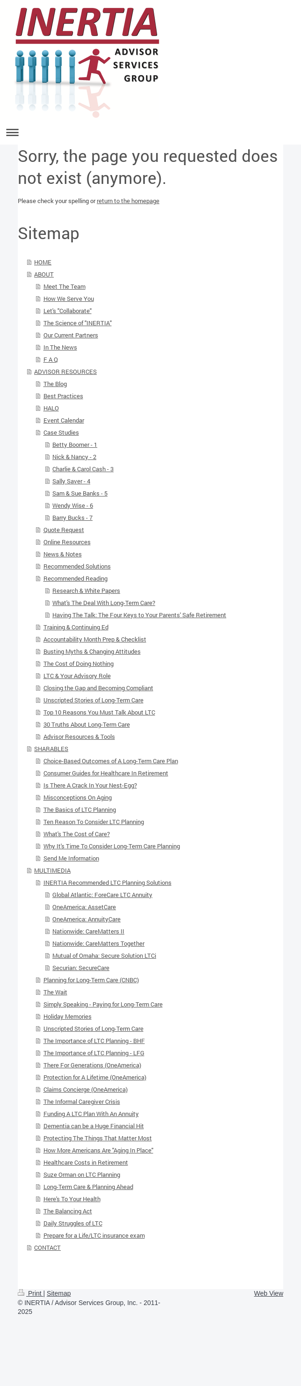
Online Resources (67, 542)
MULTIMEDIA (52, 870)
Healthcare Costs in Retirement (85, 1162)
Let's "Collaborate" (67, 310)
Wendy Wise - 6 (72, 505)
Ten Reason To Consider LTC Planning (93, 821)
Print (30, 1293)
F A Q (50, 359)
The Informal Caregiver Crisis (81, 1101)
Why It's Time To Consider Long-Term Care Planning (111, 846)
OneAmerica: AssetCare (84, 907)
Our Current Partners (70, 335)
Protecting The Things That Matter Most (97, 1138)
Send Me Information (71, 858)
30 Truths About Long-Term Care (86, 724)
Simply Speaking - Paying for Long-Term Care (103, 1004)
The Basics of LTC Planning (79, 809)
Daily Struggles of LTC (72, 1223)
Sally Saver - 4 (71, 481)
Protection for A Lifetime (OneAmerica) (94, 1077)
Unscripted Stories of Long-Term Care (93, 700)
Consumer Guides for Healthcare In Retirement (105, 773)
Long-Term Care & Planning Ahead (88, 1186)
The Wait (55, 992)
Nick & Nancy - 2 (74, 456)
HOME (42, 262)
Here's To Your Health (71, 1199)
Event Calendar (63, 420)
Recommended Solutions (77, 566)
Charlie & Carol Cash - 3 (83, 469)
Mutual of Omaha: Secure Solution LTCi (104, 955)
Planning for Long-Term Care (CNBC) (91, 980)
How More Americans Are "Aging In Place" (98, 1150)
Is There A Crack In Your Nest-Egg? (90, 785)
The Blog (55, 383)
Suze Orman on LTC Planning (81, 1174)
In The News (60, 347)
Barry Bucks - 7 (72, 517)
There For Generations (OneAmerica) (92, 1065)
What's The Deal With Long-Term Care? (103, 602)
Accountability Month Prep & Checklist (94, 639)
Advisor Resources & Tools (79, 736)
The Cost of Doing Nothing (78, 663)
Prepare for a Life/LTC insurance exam (94, 1235)
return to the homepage (128, 201)
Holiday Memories (67, 1016)
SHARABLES (51, 748)
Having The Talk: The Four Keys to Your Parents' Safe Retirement (139, 615)
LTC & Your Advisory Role (77, 675)
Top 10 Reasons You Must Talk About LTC (99, 712)
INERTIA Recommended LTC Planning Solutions (107, 882)
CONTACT (47, 1247)
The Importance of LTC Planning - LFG (93, 1053)
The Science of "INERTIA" (77, 323)
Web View (268, 1293)
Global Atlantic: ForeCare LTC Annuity (102, 894)
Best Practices (63, 396)
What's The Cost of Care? (76, 834)
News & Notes (62, 554)
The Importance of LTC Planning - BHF (94, 1040)
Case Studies (61, 432)
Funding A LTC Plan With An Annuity (91, 1113)
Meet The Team (64, 286)
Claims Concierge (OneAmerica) (85, 1089)
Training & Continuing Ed (75, 627)
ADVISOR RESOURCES (65, 371)
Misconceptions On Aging (77, 797)
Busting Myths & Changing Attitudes (92, 651)
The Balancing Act (67, 1211)
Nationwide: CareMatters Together (98, 943)
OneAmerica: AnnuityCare (86, 919)
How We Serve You (68, 298)
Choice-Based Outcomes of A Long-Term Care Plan (110, 761)
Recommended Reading (75, 578)
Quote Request (63, 529)
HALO (51, 408)
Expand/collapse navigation (150, 132)
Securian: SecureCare (80, 967)
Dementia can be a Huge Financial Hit (93, 1126)
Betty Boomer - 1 (74, 444)
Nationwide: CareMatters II (88, 931)
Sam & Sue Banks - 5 (80, 493)
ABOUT (44, 274)
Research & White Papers (86, 590)
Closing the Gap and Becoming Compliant (98, 688)
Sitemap (59, 1293)
